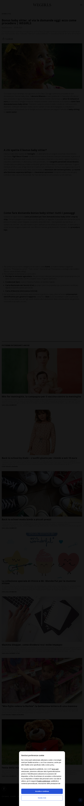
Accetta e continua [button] (42, 791)
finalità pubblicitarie (43, 781)
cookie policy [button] (49, 765)
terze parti (55, 769)
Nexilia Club (42, 798)
